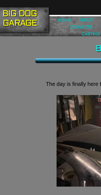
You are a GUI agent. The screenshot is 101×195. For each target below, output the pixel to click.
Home (64, 20)
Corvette (81, 27)
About (86, 20)
